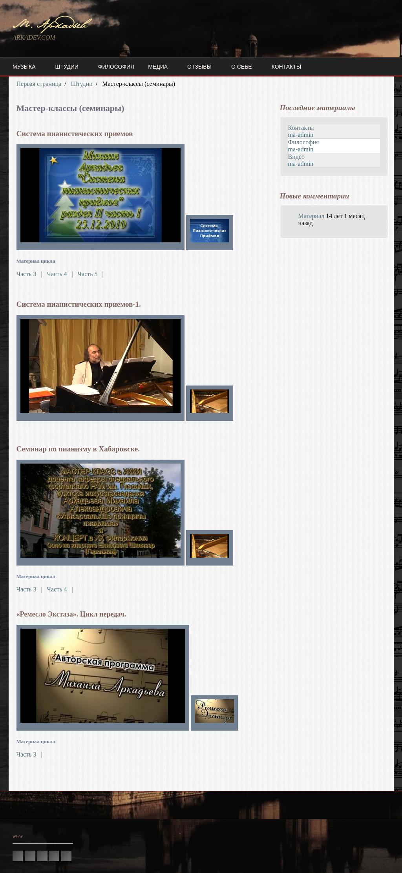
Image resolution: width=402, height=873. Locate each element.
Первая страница (39, 83)
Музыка (24, 67)
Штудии (67, 67)
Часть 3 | (31, 274)
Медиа (158, 67)
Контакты (287, 67)
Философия (116, 67)
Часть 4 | (61, 274)
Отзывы (199, 67)
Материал (311, 216)
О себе (241, 67)
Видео (296, 156)
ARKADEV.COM (34, 37)
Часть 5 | (91, 274)
